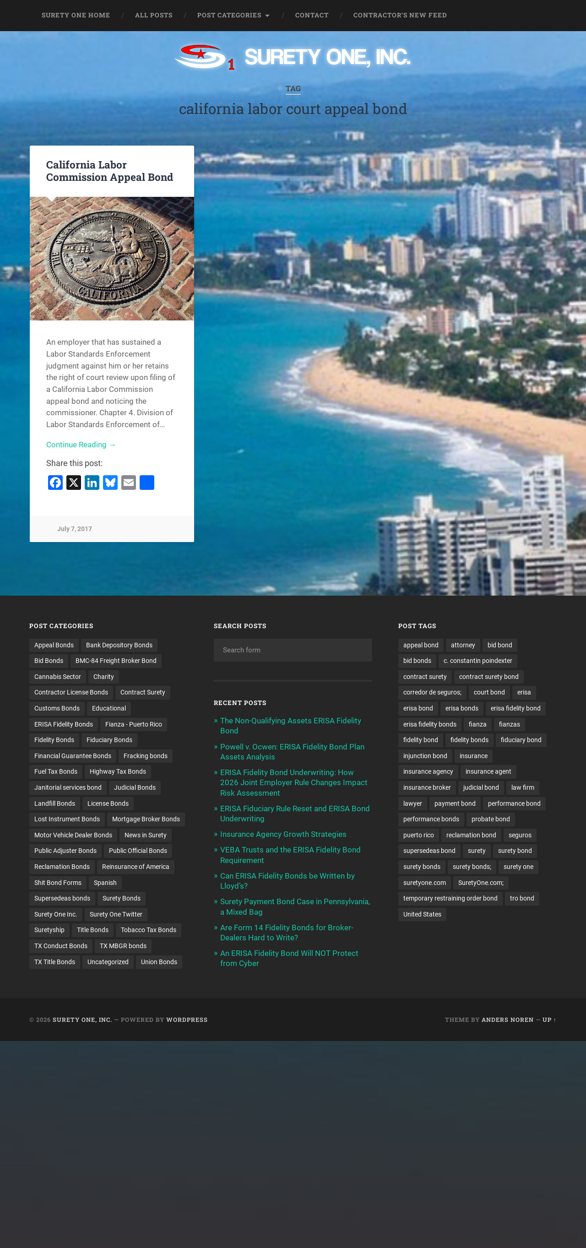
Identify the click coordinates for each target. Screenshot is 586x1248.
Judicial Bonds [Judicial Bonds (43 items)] (135, 788)
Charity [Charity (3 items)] (103, 676)
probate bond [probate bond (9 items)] (491, 819)
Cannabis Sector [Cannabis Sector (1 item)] (57, 676)
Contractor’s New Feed (400, 15)
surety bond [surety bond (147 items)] (515, 851)
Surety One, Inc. (82, 1020)
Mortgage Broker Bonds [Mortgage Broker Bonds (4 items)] (146, 819)
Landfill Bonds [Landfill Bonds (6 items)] (54, 804)
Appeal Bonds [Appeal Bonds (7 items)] (54, 645)
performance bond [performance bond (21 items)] (514, 804)
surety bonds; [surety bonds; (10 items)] (472, 867)
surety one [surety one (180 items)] (518, 867)
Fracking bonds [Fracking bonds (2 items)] (146, 756)
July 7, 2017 (74, 529)
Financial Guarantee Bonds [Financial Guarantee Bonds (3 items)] (72, 756)
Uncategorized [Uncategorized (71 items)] (108, 962)
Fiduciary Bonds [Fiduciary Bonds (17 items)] (109, 740)
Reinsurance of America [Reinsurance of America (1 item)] (135, 867)
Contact (312, 15)
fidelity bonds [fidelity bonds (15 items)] (469, 740)
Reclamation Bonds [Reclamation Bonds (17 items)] (62, 867)
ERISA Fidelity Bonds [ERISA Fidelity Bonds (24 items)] (63, 724)
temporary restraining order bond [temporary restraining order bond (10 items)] (450, 899)
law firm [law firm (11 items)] (522, 788)
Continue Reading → (81, 444)
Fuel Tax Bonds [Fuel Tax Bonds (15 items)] (55, 772)
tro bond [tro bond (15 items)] (522, 899)
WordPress (187, 1020)
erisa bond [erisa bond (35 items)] (418, 708)
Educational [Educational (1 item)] (109, 708)
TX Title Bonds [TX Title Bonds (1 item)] (54, 962)
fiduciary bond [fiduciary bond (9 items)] (521, 740)
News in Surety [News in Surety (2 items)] (146, 835)
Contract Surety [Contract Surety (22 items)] (142, 692)
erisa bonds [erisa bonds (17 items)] (461, 708)
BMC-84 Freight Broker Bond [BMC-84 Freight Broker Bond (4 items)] (116, 660)
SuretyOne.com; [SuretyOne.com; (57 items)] (481, 883)
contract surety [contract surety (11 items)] (425, 676)
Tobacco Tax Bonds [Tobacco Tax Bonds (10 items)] (148, 930)
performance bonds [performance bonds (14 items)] (431, 819)
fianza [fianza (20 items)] (478, 724)
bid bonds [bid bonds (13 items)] (417, 660)
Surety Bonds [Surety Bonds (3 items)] (122, 899)
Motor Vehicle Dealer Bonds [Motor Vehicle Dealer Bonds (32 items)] (73, 835)
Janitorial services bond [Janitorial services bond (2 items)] (68, 788)
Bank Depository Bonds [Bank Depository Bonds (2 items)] (119, 645)
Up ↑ (550, 1020)
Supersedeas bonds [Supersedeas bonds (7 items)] (62, 899)
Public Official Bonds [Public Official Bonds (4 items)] (138, 851)
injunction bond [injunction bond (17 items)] (425, 756)
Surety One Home (76, 15)
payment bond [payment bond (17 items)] (455, 804)
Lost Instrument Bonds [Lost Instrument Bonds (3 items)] (67, 819)
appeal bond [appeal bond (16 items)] (421, 645)
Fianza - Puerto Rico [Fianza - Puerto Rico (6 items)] (133, 724)
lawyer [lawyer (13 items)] (412, 804)
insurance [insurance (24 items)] (474, 756)
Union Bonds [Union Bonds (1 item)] (159, 962)
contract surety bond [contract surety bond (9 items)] (489, 676)
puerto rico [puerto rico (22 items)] (418, 835)
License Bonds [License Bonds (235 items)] (108, 804)
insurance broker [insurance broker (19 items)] (427, 788)
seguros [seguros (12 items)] (520, 835)
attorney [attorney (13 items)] (463, 645)
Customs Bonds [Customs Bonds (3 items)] (57, 708)
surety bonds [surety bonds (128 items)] (421, 867)
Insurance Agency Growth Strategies (283, 834)
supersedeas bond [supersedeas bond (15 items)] (429, 851)
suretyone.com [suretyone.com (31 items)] (424, 883)
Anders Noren (508, 1020)
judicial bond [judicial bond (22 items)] (481, 788)
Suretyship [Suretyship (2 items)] (49, 930)
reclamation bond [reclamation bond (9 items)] (471, 835)
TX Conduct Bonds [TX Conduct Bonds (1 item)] (60, 946)
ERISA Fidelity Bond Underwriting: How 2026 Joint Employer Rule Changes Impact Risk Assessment (294, 782)
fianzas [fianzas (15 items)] (509, 724)
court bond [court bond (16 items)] (489, 692)
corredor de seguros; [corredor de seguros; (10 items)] (432, 692)
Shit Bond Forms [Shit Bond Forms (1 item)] (57, 883)
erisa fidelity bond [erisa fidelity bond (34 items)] (516, 708)
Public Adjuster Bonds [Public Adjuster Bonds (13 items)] (65, 851)
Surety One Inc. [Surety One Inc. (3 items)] (55, 914)
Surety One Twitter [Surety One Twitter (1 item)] (116, 914)
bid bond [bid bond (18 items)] (500, 645)
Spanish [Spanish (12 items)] (105, 883)
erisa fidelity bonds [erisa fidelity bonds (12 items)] (429, 724)
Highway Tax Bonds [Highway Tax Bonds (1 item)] (118, 772)
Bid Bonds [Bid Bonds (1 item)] (48, 660)
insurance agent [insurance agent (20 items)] (488, 772)
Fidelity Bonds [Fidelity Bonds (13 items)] (54, 740)
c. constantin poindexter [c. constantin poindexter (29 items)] (478, 660)
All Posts (154, 15)
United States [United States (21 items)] (422, 914)
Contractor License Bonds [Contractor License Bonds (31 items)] (71, 692)
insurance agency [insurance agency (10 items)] (428, 772)
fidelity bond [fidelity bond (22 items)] (420, 740)
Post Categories (229, 15)
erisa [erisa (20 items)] (524, 692)
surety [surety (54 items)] (477, 851)
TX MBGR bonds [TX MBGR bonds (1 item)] (123, 946)
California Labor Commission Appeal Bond (109, 170)
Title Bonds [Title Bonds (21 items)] (93, 930)
